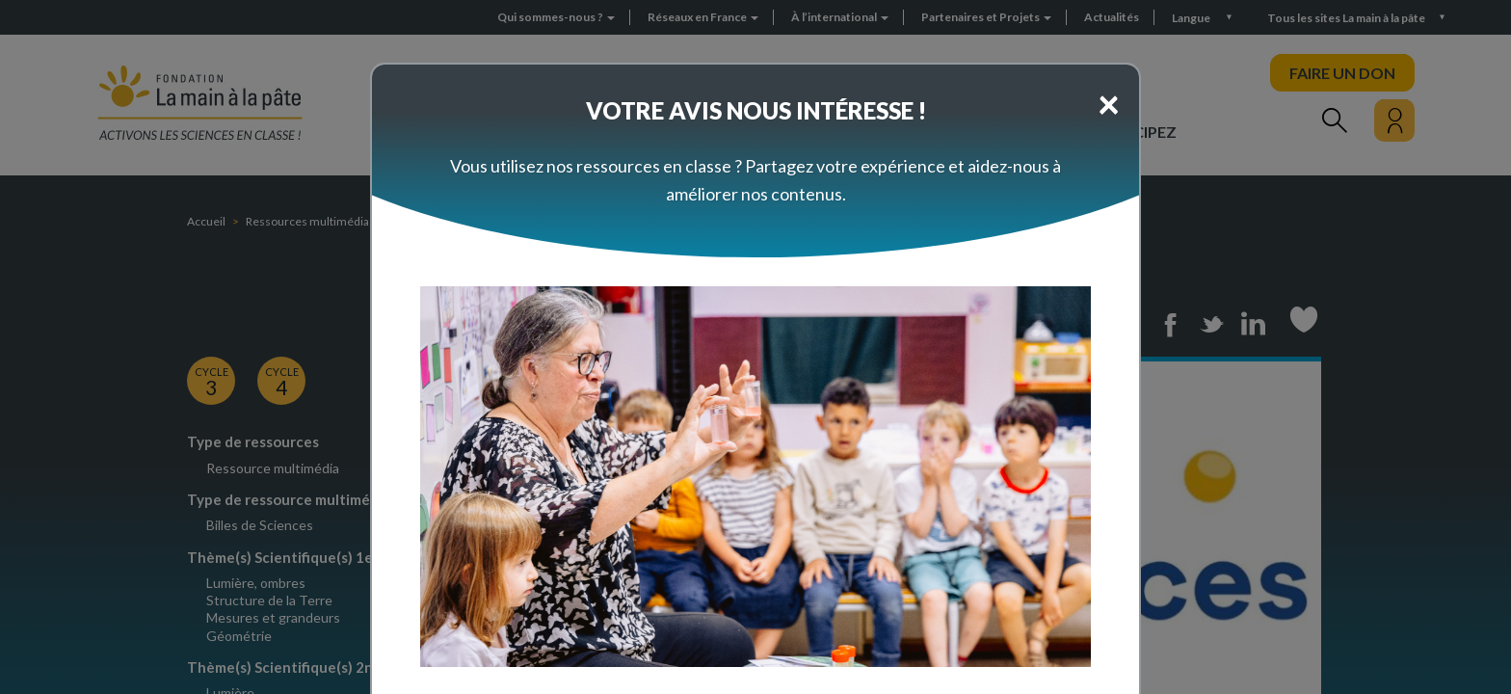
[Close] (1109, 103)
